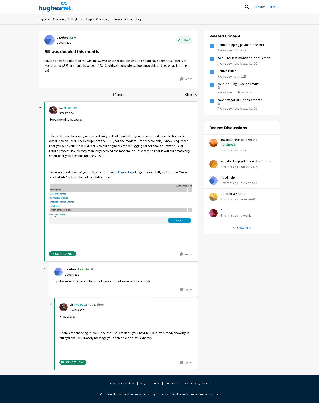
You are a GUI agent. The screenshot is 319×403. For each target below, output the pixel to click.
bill (223, 210)
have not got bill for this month (239, 100)
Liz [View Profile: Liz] (61, 108)
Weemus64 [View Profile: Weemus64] (248, 199)
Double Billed (226, 71)
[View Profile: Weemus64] (213, 197)
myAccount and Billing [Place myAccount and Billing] (127, 19)
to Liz (89, 269)
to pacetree (96, 304)
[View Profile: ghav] (213, 143)
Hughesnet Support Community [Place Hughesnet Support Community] (90, 19)
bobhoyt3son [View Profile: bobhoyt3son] (243, 92)
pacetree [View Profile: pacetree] (62, 37)
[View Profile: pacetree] (49, 40)
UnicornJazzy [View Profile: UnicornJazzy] (249, 166)
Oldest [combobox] (191, 95)
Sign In (274, 7)
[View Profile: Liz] (53, 110)
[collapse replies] (40, 107)
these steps (126, 172)
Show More (242, 228)
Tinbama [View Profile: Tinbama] (240, 50)
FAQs (143, 383)
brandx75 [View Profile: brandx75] (241, 76)
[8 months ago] (229, 166)
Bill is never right (233, 194)
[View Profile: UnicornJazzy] (213, 164)
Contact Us (172, 383)
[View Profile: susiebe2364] (213, 180)
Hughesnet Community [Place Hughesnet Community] (53, 19)
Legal (156, 383)
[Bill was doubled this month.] (66, 113)
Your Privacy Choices (198, 383)
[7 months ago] (229, 150)
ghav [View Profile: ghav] (244, 150)
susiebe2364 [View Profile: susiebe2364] (249, 183)
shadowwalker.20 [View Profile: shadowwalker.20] (246, 63)
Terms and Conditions (121, 383)
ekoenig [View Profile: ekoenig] (246, 215)
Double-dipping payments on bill (240, 45)
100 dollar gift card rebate (239, 140)
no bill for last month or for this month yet (245, 58)
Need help (228, 177)
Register (259, 7)
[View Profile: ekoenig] (213, 213)
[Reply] (185, 79)
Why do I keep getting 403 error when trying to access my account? (247, 161)
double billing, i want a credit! (238, 84)
